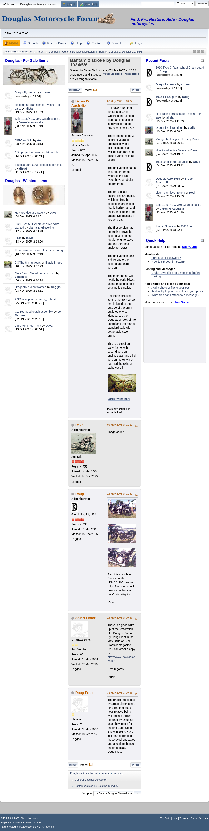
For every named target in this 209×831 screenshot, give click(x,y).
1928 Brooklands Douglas (172, 161)
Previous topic (112, 73)
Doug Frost (84, 693)
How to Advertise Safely (30, 212)
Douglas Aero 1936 (168, 178)
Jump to (87, 793)
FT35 (18, 237)
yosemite (21, 276)
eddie (192, 127)
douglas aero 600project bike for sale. (38, 164)
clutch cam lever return (170, 192)
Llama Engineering (41, 227)
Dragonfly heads (25, 92)
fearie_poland (47, 299)
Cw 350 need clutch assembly (34, 311)
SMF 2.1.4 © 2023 (9, 818)
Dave (53, 212)
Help (175, 818)
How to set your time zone (168, 261)
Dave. (49, 325)
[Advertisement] (34, 362)
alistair (30, 108)
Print (135, 90)
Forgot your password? (166, 257)
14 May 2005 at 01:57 (119, 493)
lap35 (29, 237)
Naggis (56, 287)
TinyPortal (165, 818)
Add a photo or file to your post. (171, 287)
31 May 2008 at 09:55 (119, 692)
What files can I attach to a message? (175, 295)
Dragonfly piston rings (169, 127)
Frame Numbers (166, 226)
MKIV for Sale (23, 140)
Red (192, 192)
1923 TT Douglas (167, 97)
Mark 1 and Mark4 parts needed (35, 273)
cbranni (45, 92)
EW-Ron (186, 226)
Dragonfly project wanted (31, 287)
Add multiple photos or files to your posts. (177, 291)
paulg (59, 250)
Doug (163, 71)
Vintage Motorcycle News (172, 139)
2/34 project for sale (27, 152)
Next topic (132, 73)
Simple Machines (29, 818)
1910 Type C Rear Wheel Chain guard (180, 67)
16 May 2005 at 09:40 (119, 617)
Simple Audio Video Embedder (16, 822)
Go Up (73, 765)
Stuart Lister (85, 618)
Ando (40, 140)
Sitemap (38, 822)
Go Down (75, 90)
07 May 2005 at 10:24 (119, 101)
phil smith (51, 152)
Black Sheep (53, 262)
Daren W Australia (31, 122)
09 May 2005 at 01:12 (119, 424)
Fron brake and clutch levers (33, 250)
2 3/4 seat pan (24, 299)
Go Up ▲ (204, 818)
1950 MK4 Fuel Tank (28, 325)
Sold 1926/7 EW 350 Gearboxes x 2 (37, 118)
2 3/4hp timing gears (28, 262)
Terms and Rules (188, 818)
